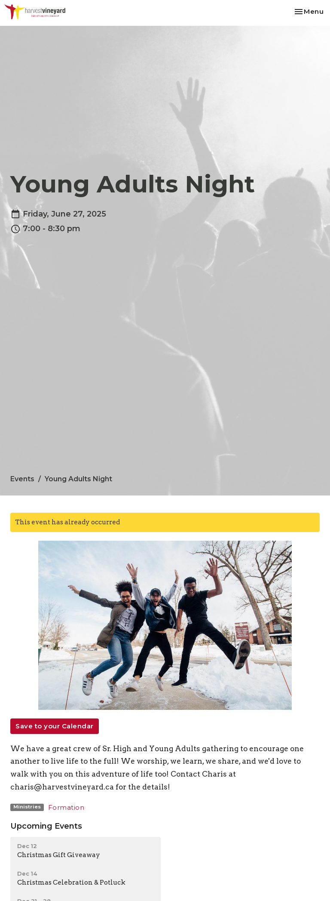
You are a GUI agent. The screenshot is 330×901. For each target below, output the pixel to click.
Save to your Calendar (54, 726)
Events (22, 479)
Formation (66, 807)
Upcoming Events (46, 826)
